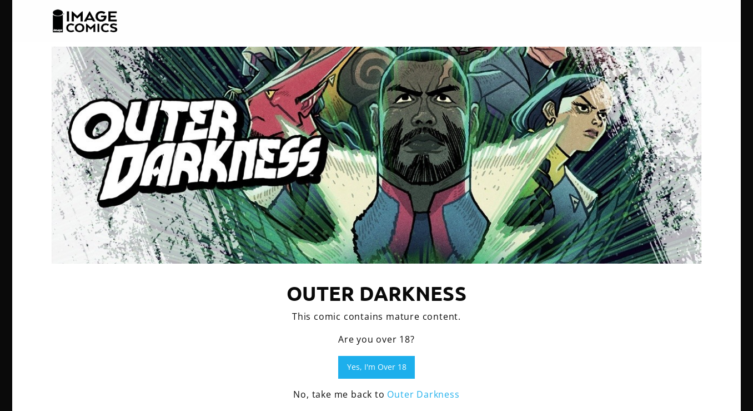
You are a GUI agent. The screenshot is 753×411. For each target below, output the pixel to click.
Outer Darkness (423, 394)
